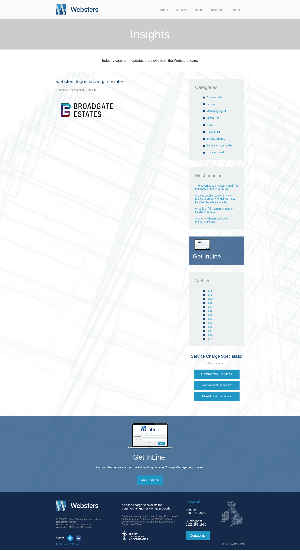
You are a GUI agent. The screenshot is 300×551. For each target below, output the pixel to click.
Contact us (198, 536)
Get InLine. (150, 458)
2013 (210, 322)
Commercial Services (216, 374)
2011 (210, 330)
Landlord (212, 104)
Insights (216, 9)
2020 (210, 294)
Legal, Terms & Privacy (68, 545)
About (164, 9)
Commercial (214, 97)
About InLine (150, 481)
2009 (210, 339)
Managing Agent (216, 111)
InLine (199, 9)
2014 (210, 318)
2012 (210, 326)
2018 (210, 302)
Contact (234, 9)
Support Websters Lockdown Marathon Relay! (212, 220)
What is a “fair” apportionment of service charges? (214, 210)
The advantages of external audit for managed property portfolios (216, 187)
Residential (213, 131)
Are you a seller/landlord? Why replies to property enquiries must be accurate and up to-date (215, 198)
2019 (210, 298)
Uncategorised (215, 152)
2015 (210, 314)
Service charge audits (219, 145)
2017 (210, 306)
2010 (210, 334)
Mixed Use (213, 117)
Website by (233, 545)
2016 (210, 310)
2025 (210, 290)
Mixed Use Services (216, 397)
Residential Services (216, 385)
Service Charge (216, 138)
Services (182, 9)
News (210, 124)
